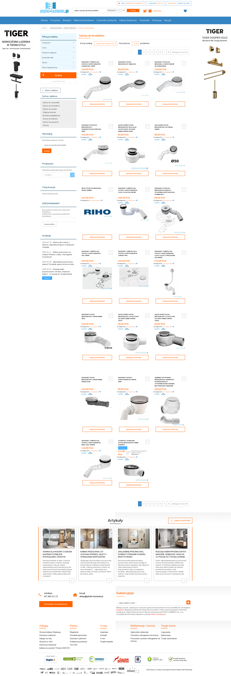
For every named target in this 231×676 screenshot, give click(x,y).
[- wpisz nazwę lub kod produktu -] (88, 10)
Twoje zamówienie (169, 638)
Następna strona (180, 52)
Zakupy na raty (45, 638)
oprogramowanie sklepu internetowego (177, 670)
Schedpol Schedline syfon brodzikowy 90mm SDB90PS (128, 443)
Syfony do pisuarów (51, 122)
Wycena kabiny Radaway (50, 632)
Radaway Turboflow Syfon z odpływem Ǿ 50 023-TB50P (91, 253)
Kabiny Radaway (128, 20)
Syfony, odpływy (50, 90)
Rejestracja (165, 635)
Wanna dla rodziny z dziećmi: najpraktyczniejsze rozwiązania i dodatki (58, 244)
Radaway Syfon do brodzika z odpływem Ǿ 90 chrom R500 (164, 64)
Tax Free (73, 645)
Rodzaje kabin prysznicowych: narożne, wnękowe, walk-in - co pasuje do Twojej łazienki (57, 271)
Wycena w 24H (45, 641)
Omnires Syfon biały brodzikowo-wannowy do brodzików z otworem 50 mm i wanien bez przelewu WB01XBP (164, 382)
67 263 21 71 (51, 596)
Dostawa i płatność (47, 635)
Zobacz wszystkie (180, 520)
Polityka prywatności (78, 641)
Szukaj (52, 75)
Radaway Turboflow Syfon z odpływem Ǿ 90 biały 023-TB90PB (91, 443)
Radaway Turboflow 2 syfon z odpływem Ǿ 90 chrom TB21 (127, 253)
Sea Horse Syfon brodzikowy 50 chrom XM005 (164, 127)
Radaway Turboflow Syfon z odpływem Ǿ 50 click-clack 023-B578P (127, 190)
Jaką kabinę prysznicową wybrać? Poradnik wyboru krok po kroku (131, 554)
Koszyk (167, 20)
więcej (47, 278)
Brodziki (67, 20)
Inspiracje (104, 632)
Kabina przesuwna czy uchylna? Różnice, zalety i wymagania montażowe (57, 254)
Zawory (46, 125)
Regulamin (120, 610)
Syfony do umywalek (51, 102)
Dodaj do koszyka (97, 104)
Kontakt (103, 635)
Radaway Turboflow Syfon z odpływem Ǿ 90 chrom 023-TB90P (91, 64)
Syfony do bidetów (50, 119)
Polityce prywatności (158, 614)
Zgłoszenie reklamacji (139, 632)
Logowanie (165, 632)
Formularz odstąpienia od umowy (144, 635)
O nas (102, 638)
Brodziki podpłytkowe (51, 115)
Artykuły (46, 235)
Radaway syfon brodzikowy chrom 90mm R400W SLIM (92, 380)
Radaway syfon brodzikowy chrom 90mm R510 (92, 316)
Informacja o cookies (154, 670)
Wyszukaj (47, 133)
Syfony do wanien (50, 109)
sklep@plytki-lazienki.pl (91, 596)
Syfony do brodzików (51, 106)
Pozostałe (144, 20)
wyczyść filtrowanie (58, 81)
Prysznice (55, 20)
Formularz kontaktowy (56, 604)
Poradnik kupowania (78, 635)
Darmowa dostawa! (47, 645)
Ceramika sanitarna (107, 20)
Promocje (157, 20)
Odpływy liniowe (49, 112)
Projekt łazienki (106, 641)
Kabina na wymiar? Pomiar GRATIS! (54, 648)
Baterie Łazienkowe (84, 20)
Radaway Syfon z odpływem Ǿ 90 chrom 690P (127, 380)
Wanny (44, 20)
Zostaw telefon (49, 224)
